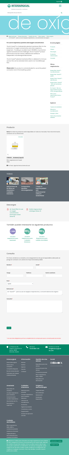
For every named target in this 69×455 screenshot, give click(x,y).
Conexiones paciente (41, 372)
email (38, 265)
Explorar (23, 367)
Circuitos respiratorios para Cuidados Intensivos (27, 239)
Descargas (53, 51)
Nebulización (39, 395)
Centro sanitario (50, 273)
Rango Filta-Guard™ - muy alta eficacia (56, 71)
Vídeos (52, 49)
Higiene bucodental (26, 407)
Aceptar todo (54, 444)
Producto (52, 47)
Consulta (52, 58)
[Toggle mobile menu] (60, 5)
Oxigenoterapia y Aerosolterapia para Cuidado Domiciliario (12, 435)
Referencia (10, 289)
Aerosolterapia (40, 392)
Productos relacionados (53, 55)
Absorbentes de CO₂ (12, 401)
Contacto (23, 371)
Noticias (23, 362)
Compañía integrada (12, 369)
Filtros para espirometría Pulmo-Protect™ (55, 95)
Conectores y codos (26, 409)
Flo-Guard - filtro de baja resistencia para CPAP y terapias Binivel (56, 89)
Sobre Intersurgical (12, 362)
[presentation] (19, 319)
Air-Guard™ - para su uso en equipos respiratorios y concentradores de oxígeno (34, 292)
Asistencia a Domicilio (12, 431)
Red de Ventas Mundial (13, 371)
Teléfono (28, 273)
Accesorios (24, 404)
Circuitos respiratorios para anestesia (12, 238)
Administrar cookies (56, 441)
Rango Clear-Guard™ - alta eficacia (56, 79)
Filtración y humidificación (54, 110)
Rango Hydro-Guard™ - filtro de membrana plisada (56, 84)
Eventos (23, 364)
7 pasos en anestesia (56, 107)
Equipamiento (25, 411)
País (8, 281)
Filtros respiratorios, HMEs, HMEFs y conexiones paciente (12, 427)
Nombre (9, 265)
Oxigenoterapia (40, 390)
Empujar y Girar (54, 113)
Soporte (23, 369)
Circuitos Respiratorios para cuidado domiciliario (42, 238)
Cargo (8, 273)
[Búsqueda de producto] (33, 12)
